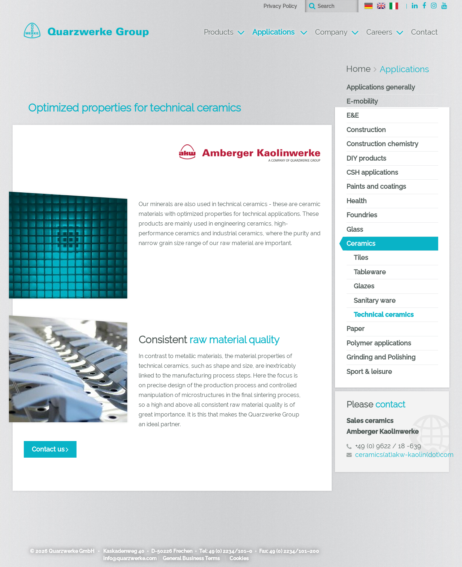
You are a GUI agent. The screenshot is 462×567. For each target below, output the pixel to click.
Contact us (48, 449)
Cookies (239, 558)
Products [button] (219, 32)
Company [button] (331, 32)
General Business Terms (191, 558)
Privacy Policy (280, 6)
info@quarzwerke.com (130, 558)
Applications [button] (280, 31)
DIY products (366, 158)
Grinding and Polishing (380, 357)
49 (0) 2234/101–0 (230, 551)
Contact (424, 32)
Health (356, 201)
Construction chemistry (382, 144)
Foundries (361, 215)
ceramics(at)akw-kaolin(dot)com (404, 454)
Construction (366, 130)
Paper (355, 328)
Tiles (361, 257)
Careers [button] (379, 32)
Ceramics (360, 243)
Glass (354, 229)
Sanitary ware (375, 300)
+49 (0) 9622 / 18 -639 (388, 446)
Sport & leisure (369, 371)
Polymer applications (378, 343)
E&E (352, 115)
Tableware (370, 272)
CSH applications (372, 172)
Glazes (364, 286)
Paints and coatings (376, 186)
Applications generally (380, 87)
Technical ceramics (384, 314)
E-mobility (362, 101)
